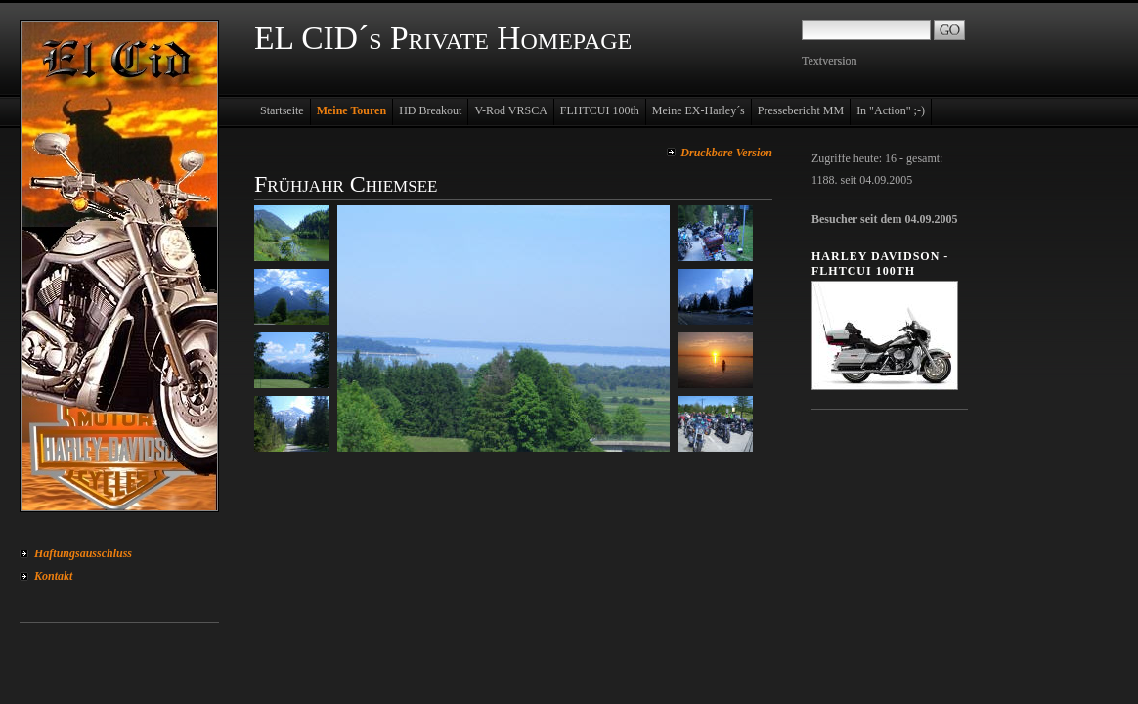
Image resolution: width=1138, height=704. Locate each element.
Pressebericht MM (801, 110)
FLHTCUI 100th (599, 110)
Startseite (282, 110)
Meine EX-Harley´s (698, 110)
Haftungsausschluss (83, 553)
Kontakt (53, 576)
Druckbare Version (726, 152)
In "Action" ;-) (890, 110)
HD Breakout (430, 110)
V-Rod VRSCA (510, 110)
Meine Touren (351, 110)
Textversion (829, 60)
